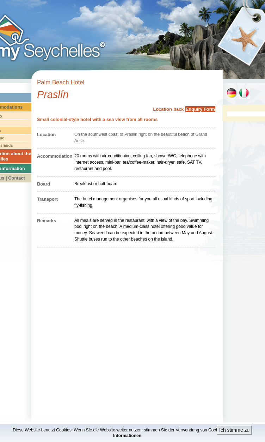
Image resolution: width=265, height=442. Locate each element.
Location (162, 109)
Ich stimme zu (234, 430)
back (178, 109)
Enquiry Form (200, 109)
